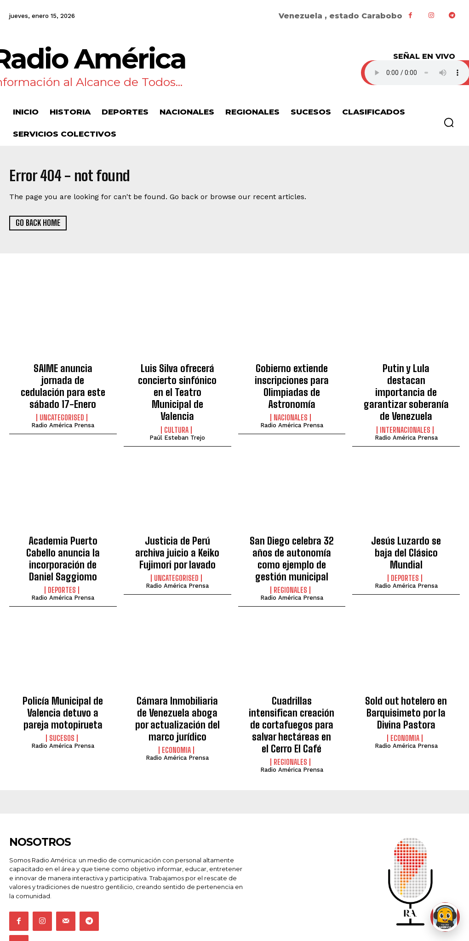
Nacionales (291, 410)
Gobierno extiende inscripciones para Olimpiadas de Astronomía (291, 383)
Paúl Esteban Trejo (177, 418)
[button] (449, 122)
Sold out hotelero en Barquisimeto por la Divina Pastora (406, 682)
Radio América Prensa (62, 408)
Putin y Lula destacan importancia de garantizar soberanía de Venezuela (406, 383)
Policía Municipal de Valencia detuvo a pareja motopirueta (63, 682)
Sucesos (61, 704)
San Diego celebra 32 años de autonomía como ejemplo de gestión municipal (291, 535)
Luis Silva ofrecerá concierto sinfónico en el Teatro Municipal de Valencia (177, 383)
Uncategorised (62, 401)
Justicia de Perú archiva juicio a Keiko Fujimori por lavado (177, 530)
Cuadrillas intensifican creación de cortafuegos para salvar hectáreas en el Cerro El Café (292, 687)
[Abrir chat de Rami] (445, 917)
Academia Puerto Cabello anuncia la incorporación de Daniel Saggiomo (63, 530)
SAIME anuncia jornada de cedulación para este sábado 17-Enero (63, 378)
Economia (176, 714)
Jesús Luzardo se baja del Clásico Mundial (406, 525)
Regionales (290, 563)
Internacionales (405, 410)
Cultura (176, 410)
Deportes (62, 553)
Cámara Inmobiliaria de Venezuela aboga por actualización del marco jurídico (177, 687)
